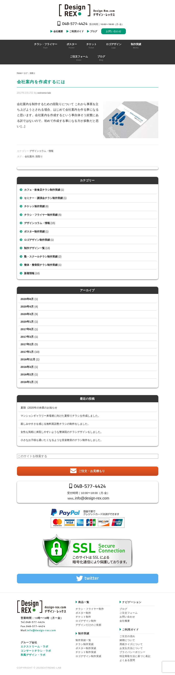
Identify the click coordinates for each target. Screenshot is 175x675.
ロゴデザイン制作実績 (37, 239)
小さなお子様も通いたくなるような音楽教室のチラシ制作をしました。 (62, 440)
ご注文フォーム (129, 611)
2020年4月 (27, 306)
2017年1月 (27, 351)
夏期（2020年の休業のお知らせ (39, 407)
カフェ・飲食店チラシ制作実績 (42, 189)
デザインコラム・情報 (41, 151)
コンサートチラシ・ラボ (36, 649)
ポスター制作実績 (34, 231)
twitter (91, 576)
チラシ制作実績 (85, 643)
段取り (39, 156)
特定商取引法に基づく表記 (135, 654)
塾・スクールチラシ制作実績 (41, 256)
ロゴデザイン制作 (86, 619)
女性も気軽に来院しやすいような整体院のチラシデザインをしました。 (62, 431)
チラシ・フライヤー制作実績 (41, 214)
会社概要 (125, 619)
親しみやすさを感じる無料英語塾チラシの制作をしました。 (55, 423)
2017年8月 (27, 329)
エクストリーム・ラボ (34, 645)
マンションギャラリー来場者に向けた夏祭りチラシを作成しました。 (60, 415)
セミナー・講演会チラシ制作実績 (43, 198)
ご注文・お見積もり (91, 471)
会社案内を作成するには (41, 82)
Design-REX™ (87, 10)
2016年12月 (28, 359)
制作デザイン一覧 (34, 248)
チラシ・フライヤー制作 (90, 607)
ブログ (123, 607)
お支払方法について (131, 647)
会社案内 (29, 156)
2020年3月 (27, 314)
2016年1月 (27, 382)
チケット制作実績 (34, 206)
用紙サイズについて (131, 643)
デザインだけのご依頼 (88, 623)
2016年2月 (27, 374)
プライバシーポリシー (132, 650)
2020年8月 (27, 299)
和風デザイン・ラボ (33, 653)
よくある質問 (127, 659)
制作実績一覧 (83, 638)
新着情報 (29, 273)
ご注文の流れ (127, 634)
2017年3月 (27, 336)
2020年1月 (27, 321)
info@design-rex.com (92, 497)
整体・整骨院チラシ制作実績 (41, 264)
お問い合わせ (113, 31)
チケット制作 (83, 615)
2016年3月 (27, 366)
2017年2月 (27, 344)
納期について (127, 638)
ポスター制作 (83, 611)
